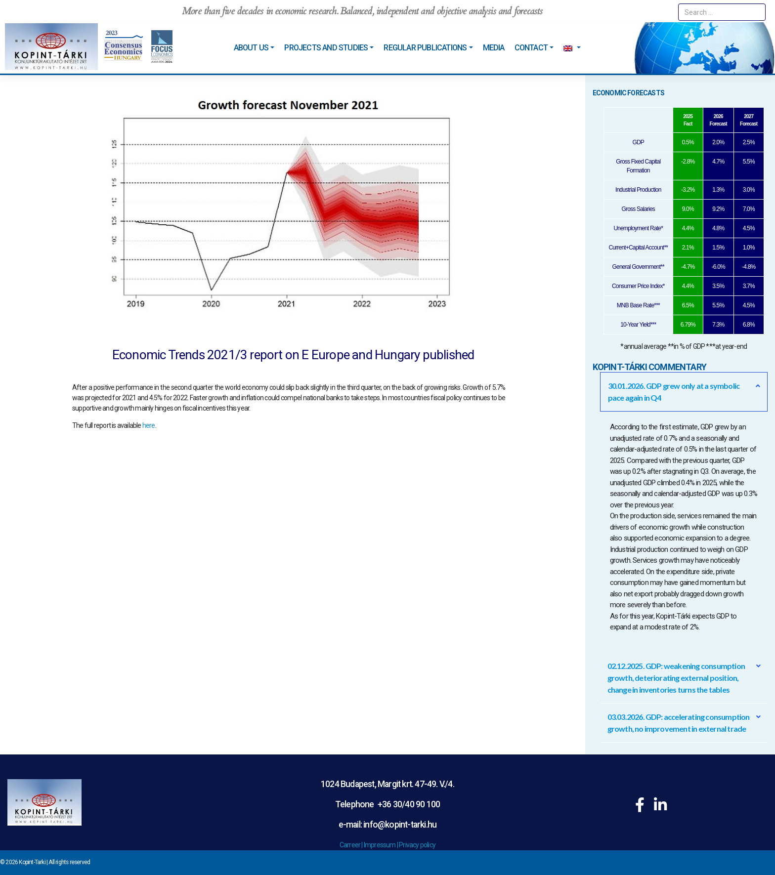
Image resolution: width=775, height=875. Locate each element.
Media (494, 47)
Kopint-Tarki (32, 862)
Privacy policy (417, 845)
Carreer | (352, 845)
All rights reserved (69, 862)
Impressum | (381, 845)
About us (251, 47)
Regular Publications (425, 47)
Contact (531, 47)
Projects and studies (326, 47)
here (148, 425)
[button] (684, 392)
